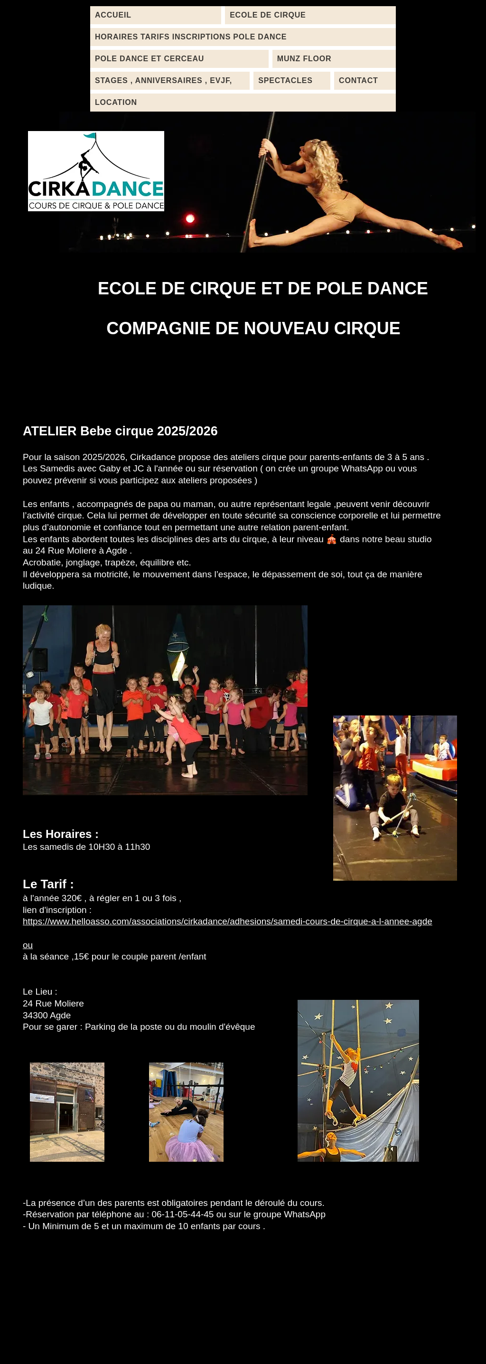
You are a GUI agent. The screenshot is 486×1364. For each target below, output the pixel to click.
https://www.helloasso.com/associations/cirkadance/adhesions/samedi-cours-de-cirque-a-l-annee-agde (227, 921)
